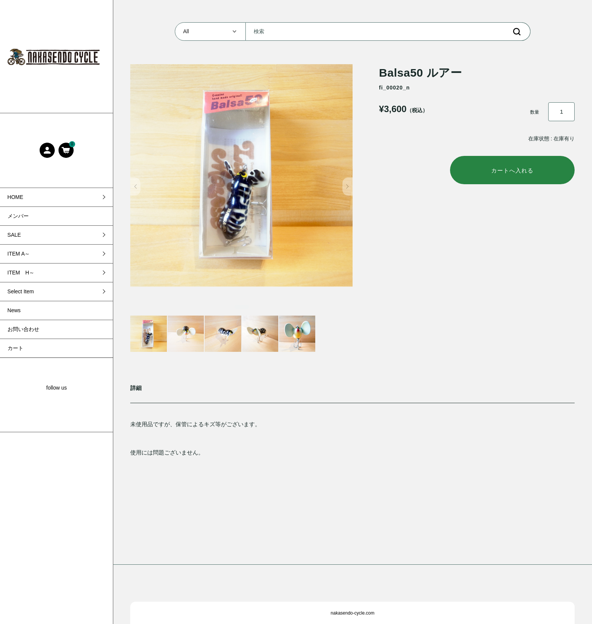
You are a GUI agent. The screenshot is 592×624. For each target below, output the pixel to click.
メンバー (18, 216)
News (14, 310)
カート (15, 348)
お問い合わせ (23, 329)
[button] (135, 186)
